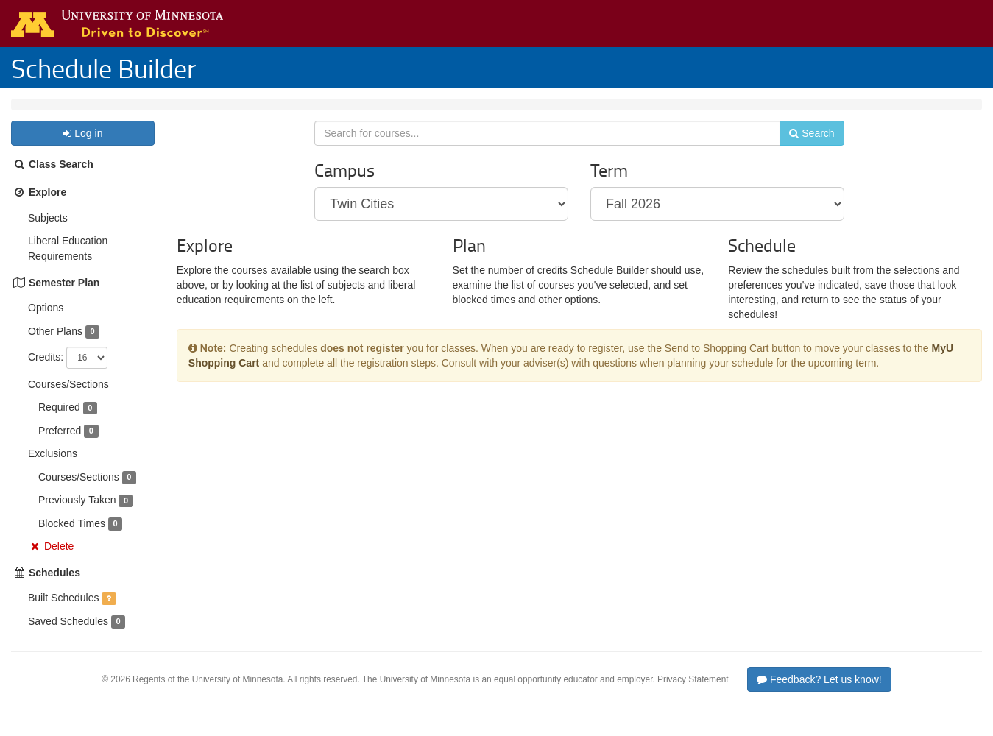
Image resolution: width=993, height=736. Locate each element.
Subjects (48, 232)
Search (803, 152)
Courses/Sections (68, 399)
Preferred (59, 445)
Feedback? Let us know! (819, 694)
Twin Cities (47, 112)
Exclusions (52, 468)
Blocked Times (71, 538)
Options (45, 322)
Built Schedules (63, 612)
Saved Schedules (68, 636)
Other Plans (55, 346)
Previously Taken (77, 514)
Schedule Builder (103, 67)
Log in (82, 148)
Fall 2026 (109, 112)
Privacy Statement (692, 694)
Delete (59, 561)
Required (59, 422)
